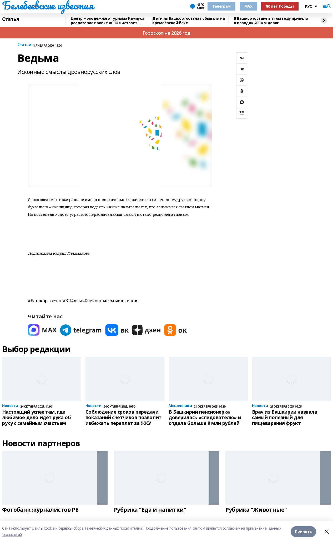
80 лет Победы (280, 6)
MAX (248, 6)
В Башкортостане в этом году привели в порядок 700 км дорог (271, 20)
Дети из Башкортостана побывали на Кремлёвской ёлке (188, 20)
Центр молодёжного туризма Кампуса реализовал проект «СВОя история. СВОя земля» (107, 20)
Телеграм (221, 6)
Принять (303, 531)
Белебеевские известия (47, 5)
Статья (10, 19)
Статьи (24, 45)
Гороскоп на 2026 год (166, 33)
